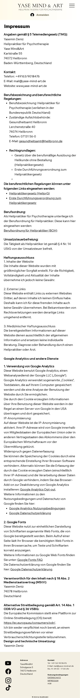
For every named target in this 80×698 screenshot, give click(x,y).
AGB (49, 683)
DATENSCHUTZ (54, 677)
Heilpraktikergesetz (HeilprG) (29, 193)
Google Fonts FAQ (30, 560)
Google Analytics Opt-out (37, 489)
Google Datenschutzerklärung (30, 513)
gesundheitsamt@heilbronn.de (40, 141)
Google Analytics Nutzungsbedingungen (37, 508)
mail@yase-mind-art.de (64, 666)
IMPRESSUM (53, 680)
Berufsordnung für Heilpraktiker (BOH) (30, 230)
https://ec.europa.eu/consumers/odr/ (29, 623)
